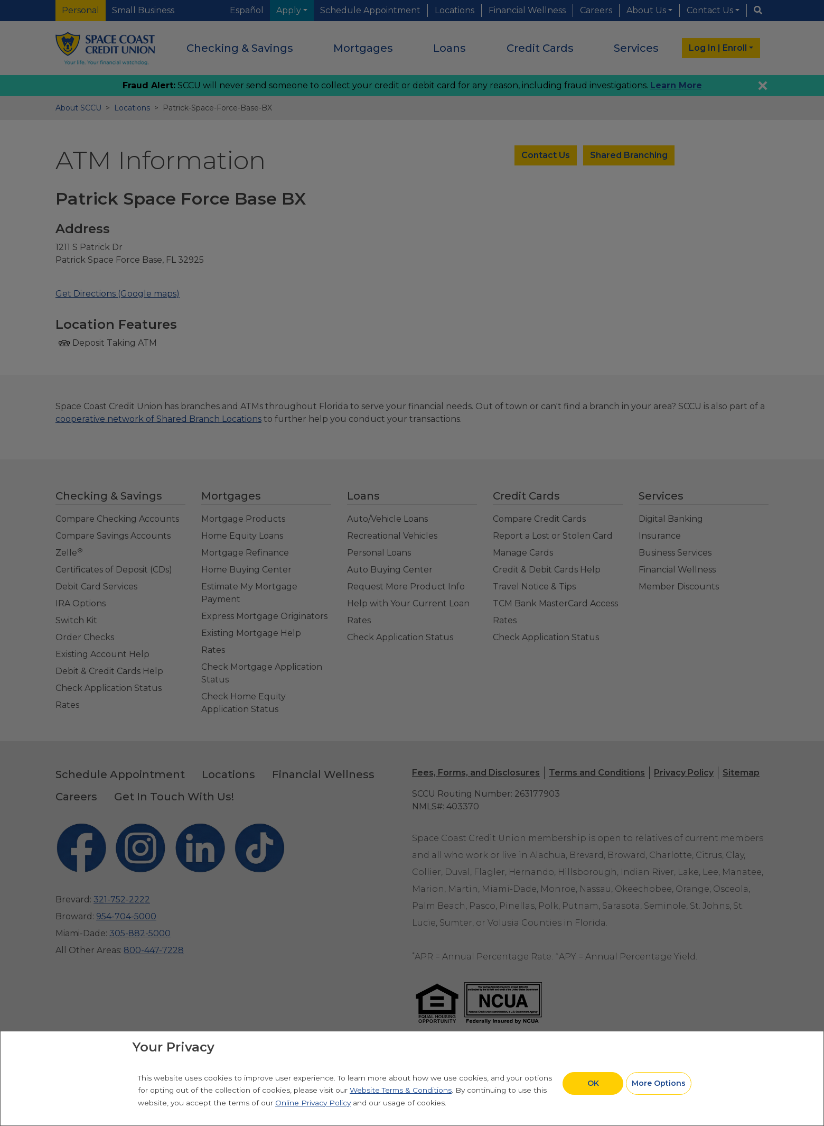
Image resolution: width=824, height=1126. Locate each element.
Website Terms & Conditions (401, 1090)
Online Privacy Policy (313, 1103)
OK (593, 1083)
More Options (659, 1083)
